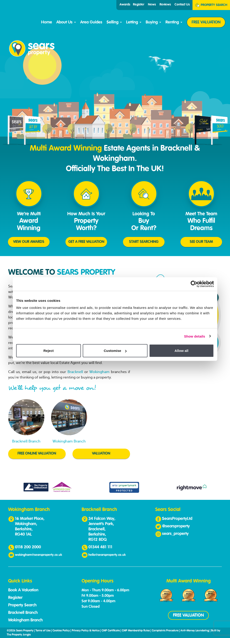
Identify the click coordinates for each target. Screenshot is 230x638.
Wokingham (99, 372)
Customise (115, 351)
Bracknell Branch (23, 613)
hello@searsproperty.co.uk (107, 555)
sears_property (175, 534)
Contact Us (182, 4)
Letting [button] (133, 22)
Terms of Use (42, 630)
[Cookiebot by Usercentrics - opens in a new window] (194, 283)
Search (211, 5)
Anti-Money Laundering (194, 630)
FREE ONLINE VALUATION (37, 453)
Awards (125, 4)
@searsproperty (176, 526)
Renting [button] (173, 22)
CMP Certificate (111, 630)
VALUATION (101, 453)
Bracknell (75, 372)
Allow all (181, 351)
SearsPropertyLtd (177, 519)
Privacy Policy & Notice (86, 630)
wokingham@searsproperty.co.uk (38, 555)
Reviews (165, 4)
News (152, 4)
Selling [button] (114, 22)
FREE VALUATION (206, 22)
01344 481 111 (100, 547)
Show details (194, 336)
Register (138, 4)
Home (46, 22)
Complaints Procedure (165, 630)
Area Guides (91, 22)
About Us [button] (66, 22)
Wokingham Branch (25, 620)
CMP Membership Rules (136, 630)
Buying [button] (153, 22)
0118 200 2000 (28, 547)
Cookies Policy (61, 630)
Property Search (22, 605)
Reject (48, 351)
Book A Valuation (23, 590)
